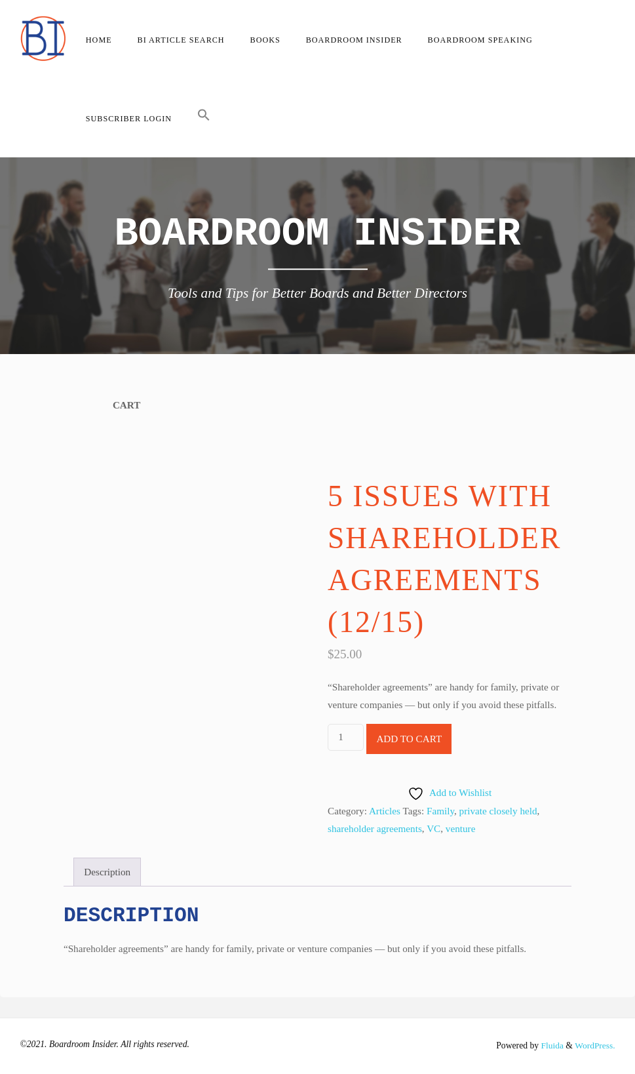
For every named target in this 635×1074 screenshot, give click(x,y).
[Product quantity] (346, 737)
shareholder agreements (375, 828)
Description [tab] (107, 871)
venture (461, 828)
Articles (384, 810)
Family (440, 810)
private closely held (498, 810)
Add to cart (409, 738)
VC (433, 828)
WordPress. (594, 1045)
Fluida (550, 1045)
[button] (203, 118)
